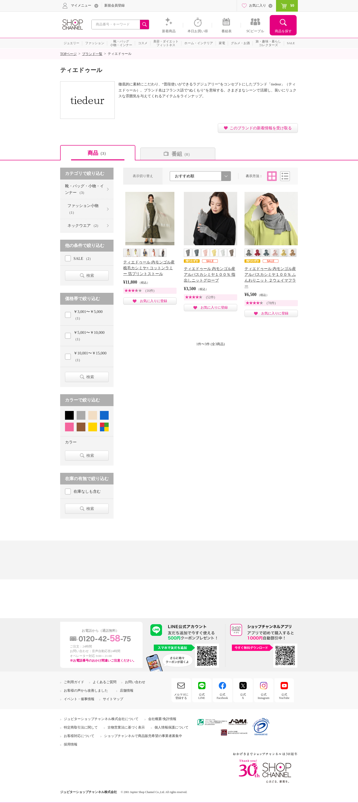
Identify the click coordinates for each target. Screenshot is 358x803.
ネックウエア (83, 225)
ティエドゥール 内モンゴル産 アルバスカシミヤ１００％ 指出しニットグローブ (209, 274)
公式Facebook (222, 696)
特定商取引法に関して (81, 727)
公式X (243, 696)
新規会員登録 (114, 5)
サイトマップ (113, 699)
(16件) (149, 291)
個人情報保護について (171, 727)
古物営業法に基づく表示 (126, 727)
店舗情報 (126, 690)
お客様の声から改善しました (86, 690)
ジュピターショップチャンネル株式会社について (101, 719)
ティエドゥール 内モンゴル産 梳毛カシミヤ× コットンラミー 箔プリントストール (149, 268)
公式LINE (201, 696)
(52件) (210, 297)
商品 (98, 153)
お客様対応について (79, 736)
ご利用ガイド (74, 682)
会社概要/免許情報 (162, 719)
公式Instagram (263, 696)
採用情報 (70, 744)
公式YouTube (284, 696)
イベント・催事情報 (79, 699)
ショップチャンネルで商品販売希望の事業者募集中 (143, 736)
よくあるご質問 (104, 682)
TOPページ (68, 54)
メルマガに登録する (181, 696)
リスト (285, 176)
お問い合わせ (135, 682)
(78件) (271, 303)
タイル (272, 176)
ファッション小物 (82, 209)
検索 (90, 275)
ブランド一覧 (92, 54)
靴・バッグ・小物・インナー (84, 189)
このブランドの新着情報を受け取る (261, 128)
